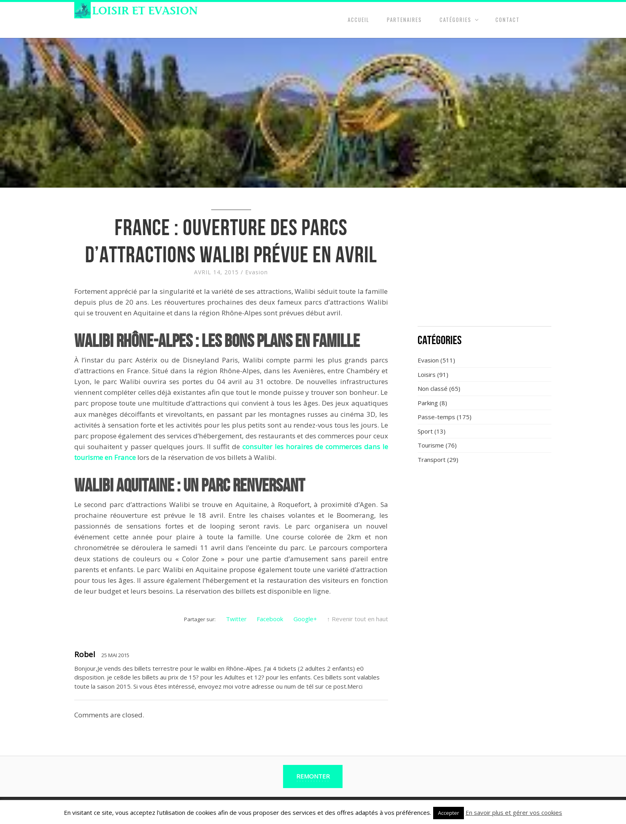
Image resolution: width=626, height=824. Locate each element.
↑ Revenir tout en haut (357, 619)
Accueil (358, 20)
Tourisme (431, 445)
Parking (428, 403)
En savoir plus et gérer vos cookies (514, 812)
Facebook (270, 619)
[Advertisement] (485, 261)
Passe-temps (436, 417)
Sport (425, 431)
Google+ (305, 619)
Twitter (236, 619)
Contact (507, 20)
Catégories (455, 20)
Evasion (256, 272)
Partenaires (404, 20)
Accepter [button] (448, 812)
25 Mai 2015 (115, 655)
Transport (432, 460)
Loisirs (427, 374)
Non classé (433, 388)
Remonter (313, 776)
